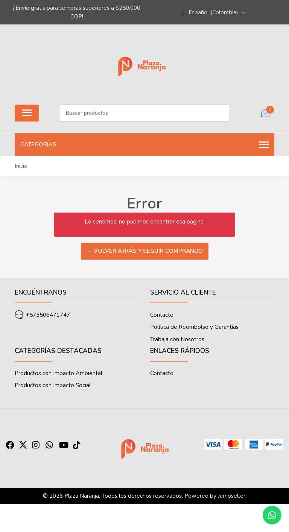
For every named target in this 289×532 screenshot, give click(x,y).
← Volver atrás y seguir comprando (145, 251)
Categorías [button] (144, 145)
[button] (217, 12)
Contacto (161, 315)
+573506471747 (48, 315)
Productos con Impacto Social (53, 385)
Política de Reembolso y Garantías (194, 327)
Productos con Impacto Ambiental (58, 373)
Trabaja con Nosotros (177, 339)
